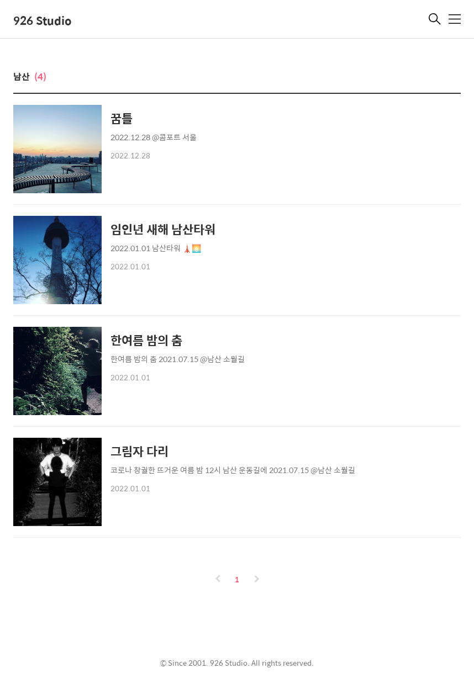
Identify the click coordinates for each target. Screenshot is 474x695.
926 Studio (42, 20)
